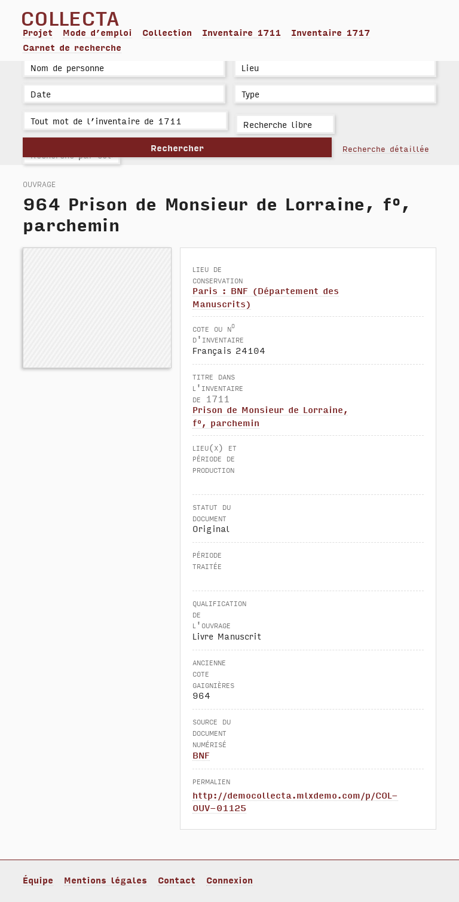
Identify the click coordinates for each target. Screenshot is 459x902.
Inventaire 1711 (241, 32)
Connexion (229, 880)
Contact (176, 880)
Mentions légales (105, 880)
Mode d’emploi (97, 32)
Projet (38, 32)
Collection (167, 32)
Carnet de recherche (72, 47)
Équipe (38, 880)
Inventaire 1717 (330, 32)
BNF (201, 755)
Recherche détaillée (385, 148)
